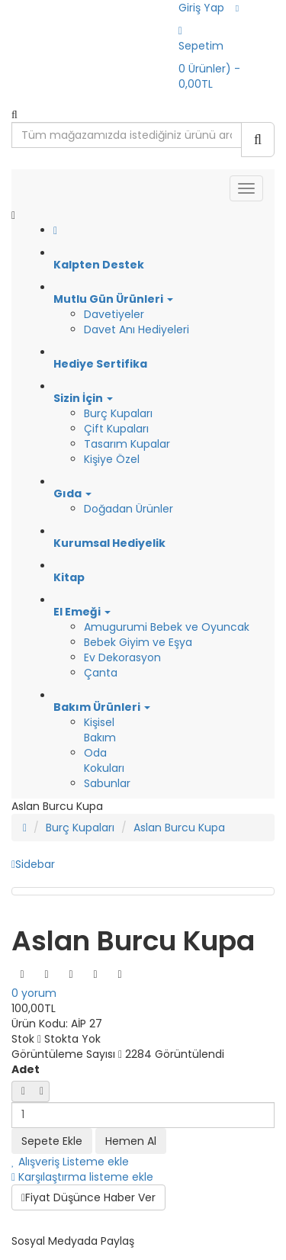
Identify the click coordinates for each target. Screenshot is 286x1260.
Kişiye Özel (112, 459)
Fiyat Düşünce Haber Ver (88, 1197)
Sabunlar (107, 783)
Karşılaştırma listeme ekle (82, 1176)
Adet (25, 1069)
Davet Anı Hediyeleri (136, 329)
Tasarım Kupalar (127, 444)
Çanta (100, 672)
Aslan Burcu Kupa (179, 827)
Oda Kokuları (104, 760)
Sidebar (33, 864)
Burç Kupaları (118, 413)
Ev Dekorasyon (122, 657)
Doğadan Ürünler (128, 508)
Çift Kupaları (116, 428)
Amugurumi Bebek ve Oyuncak (166, 627)
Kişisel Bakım (100, 730)
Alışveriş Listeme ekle (70, 1161)
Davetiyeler (114, 314)
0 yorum (33, 993)
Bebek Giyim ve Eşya (138, 642)
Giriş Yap (201, 7)
